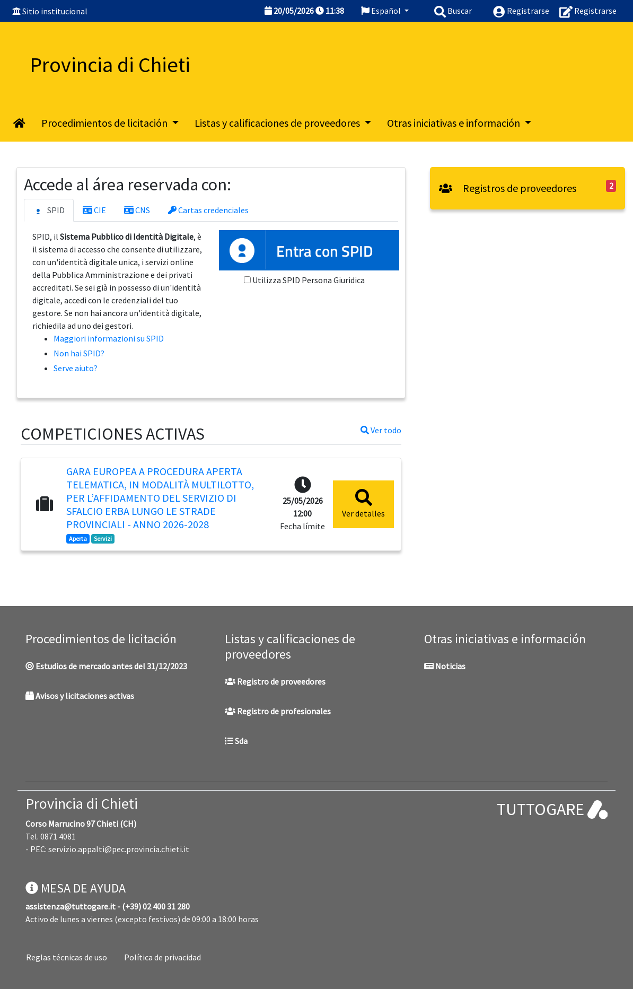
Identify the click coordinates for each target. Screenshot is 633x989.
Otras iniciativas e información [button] (454, 122)
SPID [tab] (49, 210)
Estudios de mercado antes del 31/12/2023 (106, 666)
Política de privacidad (162, 957)
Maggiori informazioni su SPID (109, 338)
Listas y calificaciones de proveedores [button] (278, 122)
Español (381, 10)
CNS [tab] (137, 210)
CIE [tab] (94, 210)
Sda (236, 741)
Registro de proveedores (275, 681)
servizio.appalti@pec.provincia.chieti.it (118, 849)
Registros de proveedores (507, 188)
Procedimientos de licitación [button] (105, 122)
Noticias (444, 666)
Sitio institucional (54, 11)
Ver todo (381, 430)
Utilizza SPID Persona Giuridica (308, 280)
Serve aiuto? (76, 368)
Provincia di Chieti (81, 803)
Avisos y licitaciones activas (79, 695)
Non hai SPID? (79, 353)
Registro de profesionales (278, 711)
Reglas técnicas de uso (66, 957)
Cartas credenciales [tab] (208, 210)
